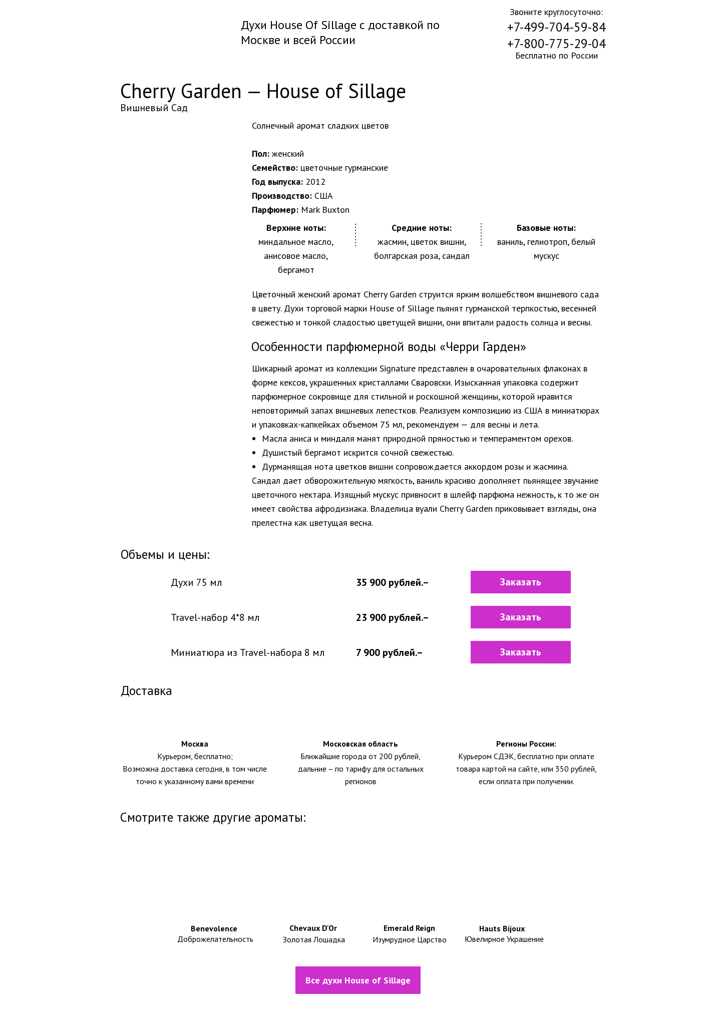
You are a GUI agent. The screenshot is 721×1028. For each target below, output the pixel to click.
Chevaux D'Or (313, 928)
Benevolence (214, 928)
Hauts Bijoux (502, 928)
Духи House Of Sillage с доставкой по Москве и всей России (340, 32)
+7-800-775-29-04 (556, 44)
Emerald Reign (409, 928)
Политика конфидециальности (383, 1009)
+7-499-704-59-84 (556, 27)
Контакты (538, 1009)
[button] (521, 582)
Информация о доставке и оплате (218, 1009)
